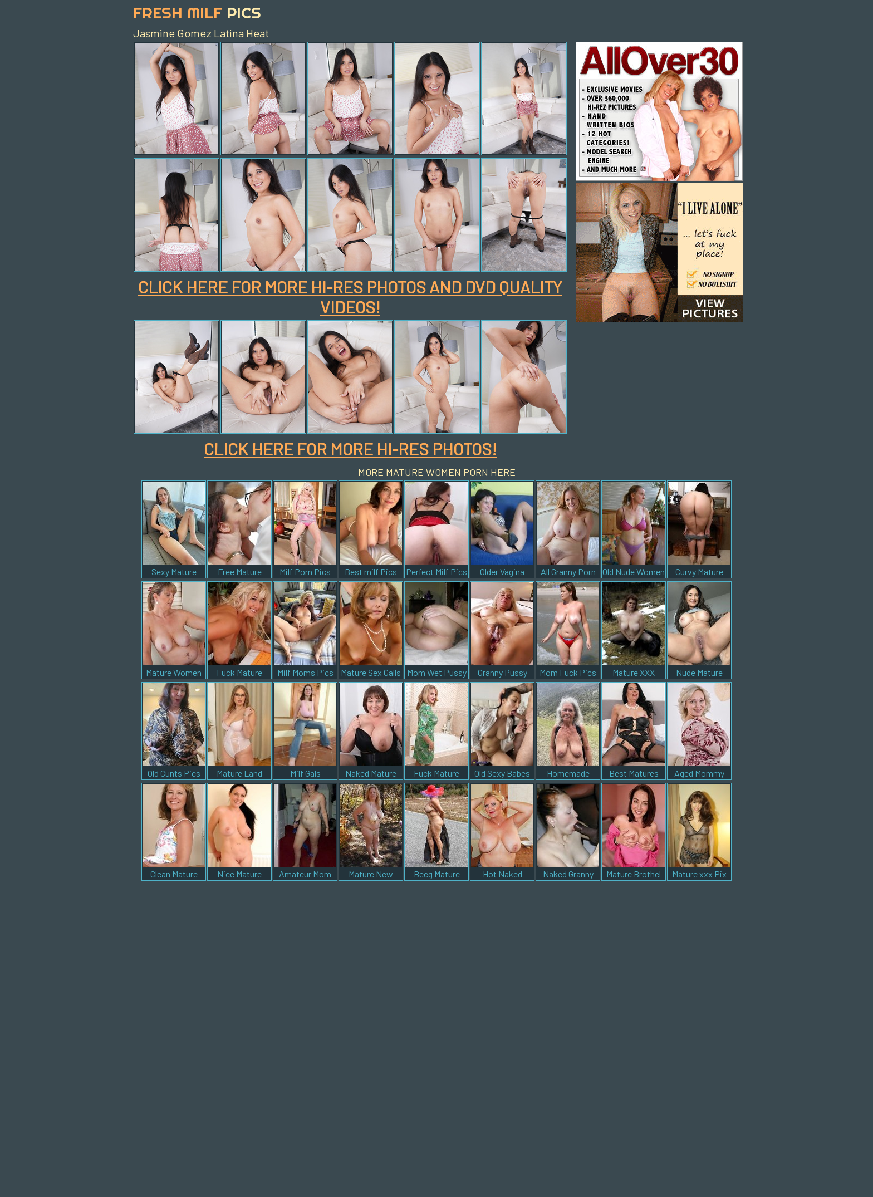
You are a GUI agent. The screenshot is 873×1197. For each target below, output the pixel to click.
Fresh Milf (197, 12)
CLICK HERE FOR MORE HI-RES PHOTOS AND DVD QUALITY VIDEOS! (350, 297)
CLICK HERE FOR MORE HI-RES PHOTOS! (350, 449)
